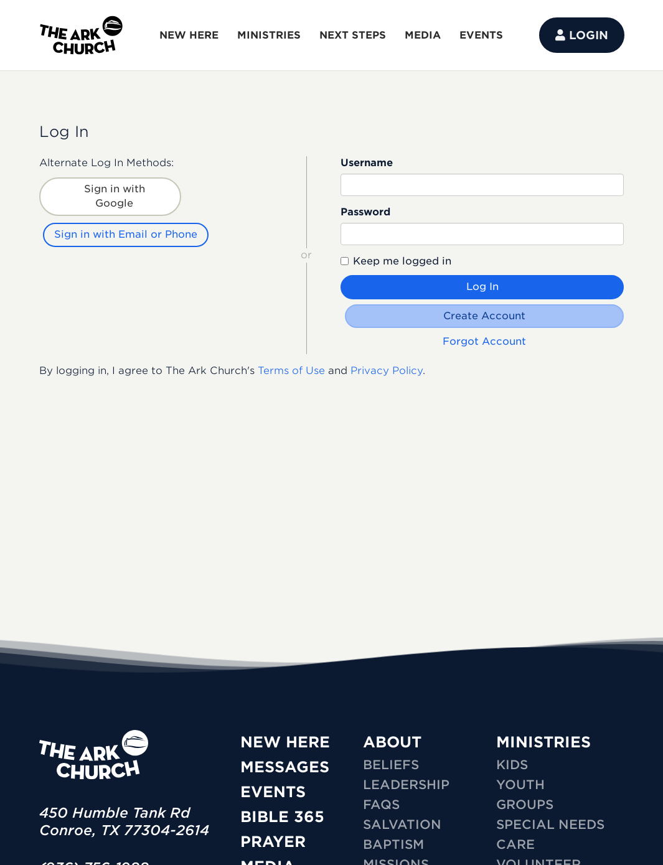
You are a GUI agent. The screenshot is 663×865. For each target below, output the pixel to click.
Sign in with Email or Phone (127, 232)
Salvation (402, 824)
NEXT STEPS (352, 35)
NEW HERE (189, 35)
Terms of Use (291, 369)
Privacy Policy (386, 369)
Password (365, 212)
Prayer (273, 842)
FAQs (381, 804)
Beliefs (391, 764)
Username (367, 163)
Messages (284, 767)
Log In (482, 286)
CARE (515, 844)
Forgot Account (485, 339)
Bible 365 (282, 817)
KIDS (512, 764)
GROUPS (524, 804)
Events (273, 792)
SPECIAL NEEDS (550, 824)
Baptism (393, 844)
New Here (285, 742)
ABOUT (392, 742)
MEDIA (423, 35)
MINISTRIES (269, 35)
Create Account (485, 316)
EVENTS (481, 35)
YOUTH (520, 784)
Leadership (406, 784)
